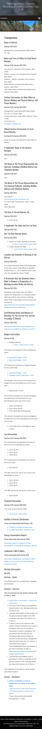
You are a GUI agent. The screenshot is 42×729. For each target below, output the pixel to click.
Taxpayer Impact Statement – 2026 (21, 375)
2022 (30, 244)
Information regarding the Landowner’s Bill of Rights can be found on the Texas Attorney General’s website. (19, 561)
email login (29, 726)
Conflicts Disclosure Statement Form (22, 530)
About (7, 719)
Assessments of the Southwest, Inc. (16, 199)
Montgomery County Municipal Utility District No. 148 (21, 6)
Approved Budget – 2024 (18, 357)
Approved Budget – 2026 (18, 373)
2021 (35, 244)
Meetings (12, 719)
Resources (19, 719)
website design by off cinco (17, 726)
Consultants (27, 719)
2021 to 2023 (29, 345)
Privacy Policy (23, 721)
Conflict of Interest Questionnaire (20, 527)
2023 (25, 244)
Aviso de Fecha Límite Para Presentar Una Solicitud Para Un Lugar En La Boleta (22, 691)
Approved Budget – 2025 (18, 360)
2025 (16, 244)
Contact (34, 719)
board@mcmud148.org (12, 124)
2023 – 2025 (18, 345)
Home (2, 719)
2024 (21, 244)
